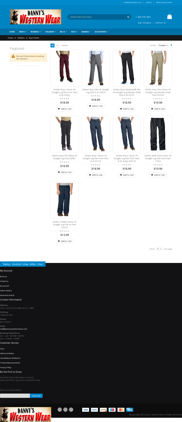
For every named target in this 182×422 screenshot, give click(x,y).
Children (21, 38)
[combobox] (99, 17)
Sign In (148, 2)
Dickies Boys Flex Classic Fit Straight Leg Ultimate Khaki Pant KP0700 (158, 92)
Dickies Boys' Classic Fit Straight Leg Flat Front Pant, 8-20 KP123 (96, 158)
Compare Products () (132, 2)
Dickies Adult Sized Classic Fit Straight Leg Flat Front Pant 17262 (157, 158)
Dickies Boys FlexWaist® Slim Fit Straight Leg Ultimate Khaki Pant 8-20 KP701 (127, 92)
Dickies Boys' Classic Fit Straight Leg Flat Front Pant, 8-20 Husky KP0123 (127, 158)
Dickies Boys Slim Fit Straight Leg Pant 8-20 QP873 (95, 91)
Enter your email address (11, 390)
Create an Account (164, 2)
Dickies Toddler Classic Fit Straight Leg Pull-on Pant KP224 (64, 224)
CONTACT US (160, 23)
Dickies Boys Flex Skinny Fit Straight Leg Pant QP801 (64, 157)
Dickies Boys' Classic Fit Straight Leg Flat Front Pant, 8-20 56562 (65, 92)
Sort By (153, 45)
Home (10, 38)
